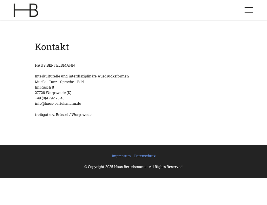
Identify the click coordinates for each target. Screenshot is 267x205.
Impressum (121, 155)
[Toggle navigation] (249, 10)
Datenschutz (144, 155)
